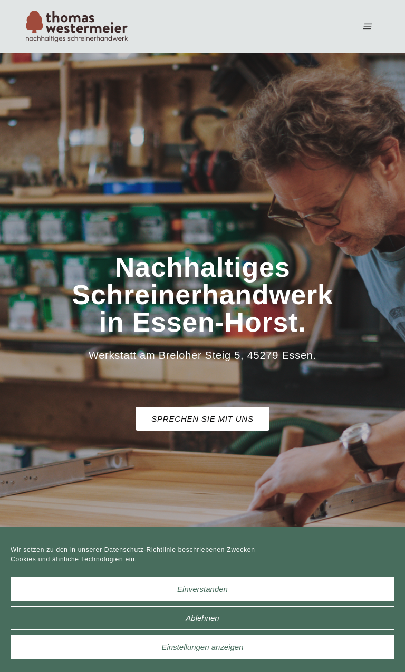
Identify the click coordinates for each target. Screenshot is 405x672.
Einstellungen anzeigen (202, 646)
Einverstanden (202, 589)
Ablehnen (202, 617)
